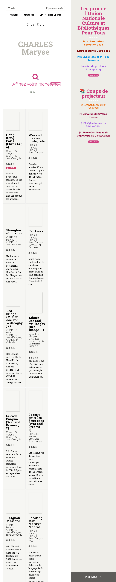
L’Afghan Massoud (56, 344)
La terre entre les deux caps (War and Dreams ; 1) (35, 350)
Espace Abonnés (54, 8)
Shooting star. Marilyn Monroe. (13, 451)
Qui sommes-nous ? (31, 549)
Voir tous (93, 75)
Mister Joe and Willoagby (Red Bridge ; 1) (57, 245)
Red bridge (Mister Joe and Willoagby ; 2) (36, 239)
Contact (13, 549)
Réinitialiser (55, 84)
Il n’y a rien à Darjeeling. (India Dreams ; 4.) (36, 455)
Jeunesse (29, 15)
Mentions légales (53, 549)
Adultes (14, 15)
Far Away (13, 237)
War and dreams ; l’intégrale (36, 138)
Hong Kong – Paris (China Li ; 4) (13, 141)
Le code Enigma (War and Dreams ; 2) (13, 349)
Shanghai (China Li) (57, 136)
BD (41, 15)
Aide (11, 8)
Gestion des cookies (35, 551)
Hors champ (54, 15)
